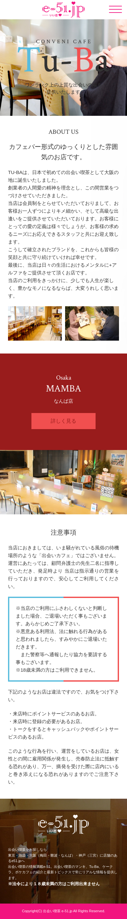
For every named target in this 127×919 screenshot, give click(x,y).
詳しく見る (63, 421)
